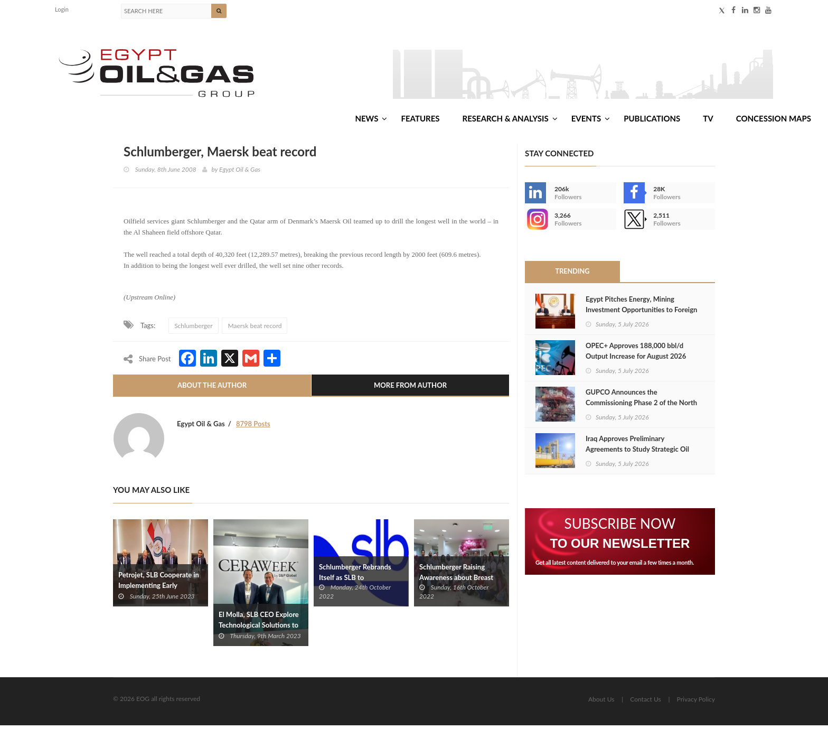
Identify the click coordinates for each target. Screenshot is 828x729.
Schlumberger (193, 329)
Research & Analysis (510, 121)
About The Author (212, 389)
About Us (601, 703)
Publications (652, 121)
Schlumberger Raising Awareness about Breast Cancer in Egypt (456, 580)
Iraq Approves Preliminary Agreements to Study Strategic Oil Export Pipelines (637, 453)
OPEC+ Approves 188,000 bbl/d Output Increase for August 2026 (636, 354)
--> (535, 222)
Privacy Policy (696, 703)
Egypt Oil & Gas (239, 172)
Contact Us (645, 703)
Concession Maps (773, 121)
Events (590, 121)
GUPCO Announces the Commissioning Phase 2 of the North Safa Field (641, 406)
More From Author (410, 389)
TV (708, 121)
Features (420, 121)
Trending (572, 275)
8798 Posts (253, 427)
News (371, 121)
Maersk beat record (254, 329)
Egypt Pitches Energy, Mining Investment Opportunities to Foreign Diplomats (641, 313)
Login (62, 9)
